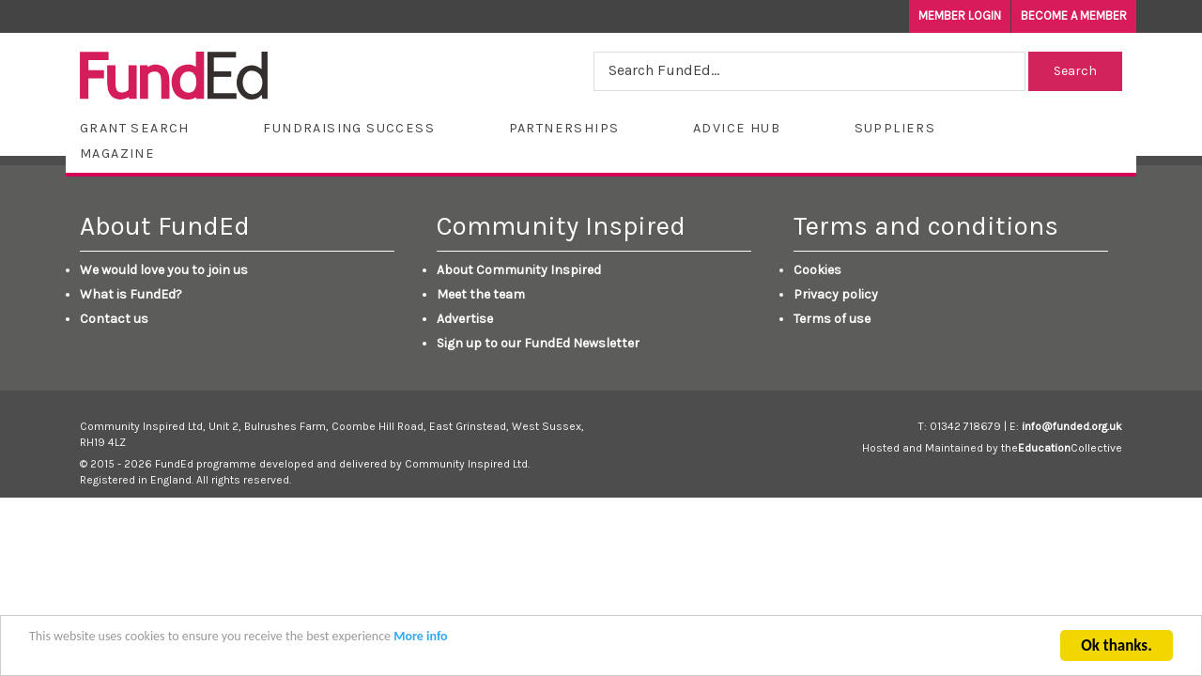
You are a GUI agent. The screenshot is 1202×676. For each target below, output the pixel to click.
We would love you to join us (164, 270)
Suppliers (895, 128)
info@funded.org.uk (1072, 426)
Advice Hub (736, 128)
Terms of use (832, 319)
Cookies (817, 270)
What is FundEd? (131, 294)
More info (420, 639)
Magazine (117, 153)
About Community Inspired (519, 270)
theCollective (1061, 447)
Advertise (465, 319)
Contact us (114, 319)
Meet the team (481, 294)
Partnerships (564, 128)
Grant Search (135, 128)
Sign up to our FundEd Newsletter (538, 343)
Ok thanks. (1116, 648)
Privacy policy (836, 294)
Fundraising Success (349, 128)
